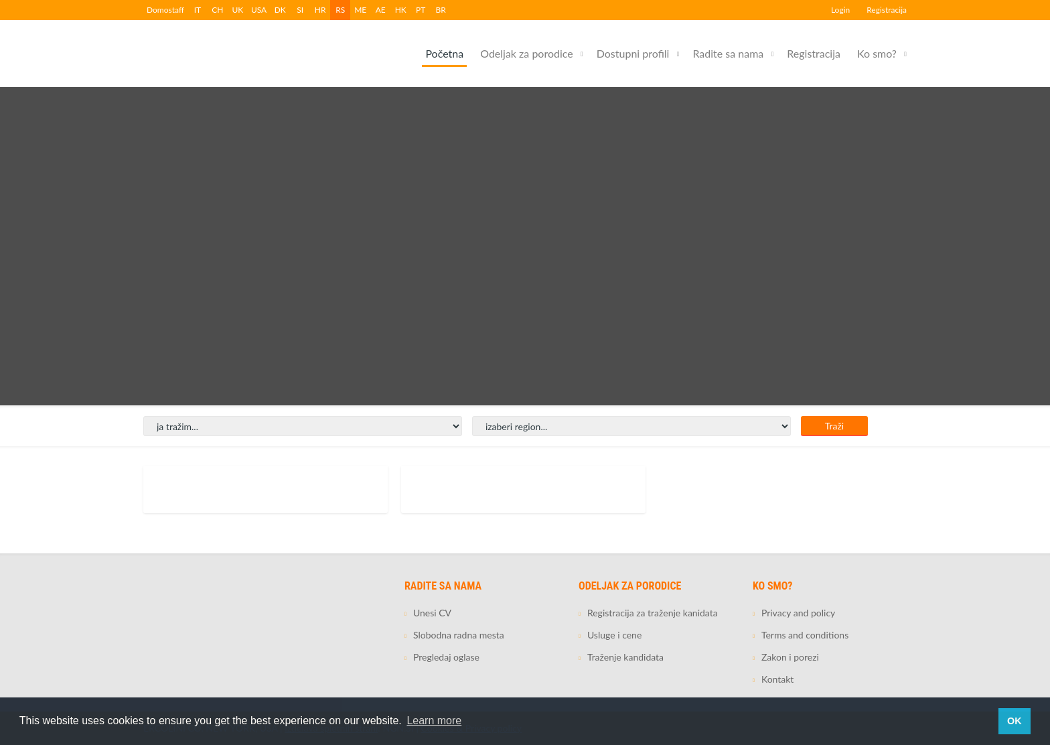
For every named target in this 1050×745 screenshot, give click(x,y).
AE (381, 10)
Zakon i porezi (790, 657)
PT (420, 10)
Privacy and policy (798, 612)
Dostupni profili (633, 53)
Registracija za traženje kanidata (652, 612)
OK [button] (1014, 721)
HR (320, 10)
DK (280, 10)
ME (360, 10)
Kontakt (777, 679)
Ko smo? (877, 53)
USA (259, 10)
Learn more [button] (433, 720)
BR (441, 10)
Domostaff (165, 10)
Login (840, 10)
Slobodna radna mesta (458, 634)
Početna (444, 53)
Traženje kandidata (625, 657)
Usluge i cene (614, 634)
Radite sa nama (727, 53)
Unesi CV (432, 612)
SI (300, 10)
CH (217, 10)
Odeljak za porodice (526, 53)
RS (340, 10)
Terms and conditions (804, 634)
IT (197, 10)
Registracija (887, 10)
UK (238, 10)
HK (400, 10)
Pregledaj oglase (446, 657)
